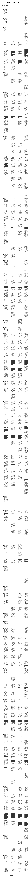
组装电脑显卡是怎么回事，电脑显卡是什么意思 (6, 595)
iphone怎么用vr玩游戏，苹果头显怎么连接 (13, 671)
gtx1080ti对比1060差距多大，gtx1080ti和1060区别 (6, 581)
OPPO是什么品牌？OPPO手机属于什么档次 (13, 837)
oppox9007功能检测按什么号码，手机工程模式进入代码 (6, 477)
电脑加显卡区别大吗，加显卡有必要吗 (20, 808)
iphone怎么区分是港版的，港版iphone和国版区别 (6, 685)
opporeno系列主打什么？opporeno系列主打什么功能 (6, 43)
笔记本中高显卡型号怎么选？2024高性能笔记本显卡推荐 (6, 450)
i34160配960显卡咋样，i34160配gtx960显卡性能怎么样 (6, 281)
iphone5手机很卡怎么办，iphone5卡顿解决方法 (6, 532)
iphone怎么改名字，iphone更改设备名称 (20, 225)
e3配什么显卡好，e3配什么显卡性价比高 (13, 656)
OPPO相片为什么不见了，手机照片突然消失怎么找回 (6, 233)
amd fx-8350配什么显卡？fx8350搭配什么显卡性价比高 (6, 294)
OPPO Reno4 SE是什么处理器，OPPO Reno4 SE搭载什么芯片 (20, 671)
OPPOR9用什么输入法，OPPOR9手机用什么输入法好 (13, 328)
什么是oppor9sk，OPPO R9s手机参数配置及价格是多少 (20, 408)
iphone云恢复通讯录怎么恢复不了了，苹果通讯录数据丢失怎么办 (20, 722)
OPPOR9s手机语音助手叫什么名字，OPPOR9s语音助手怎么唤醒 (20, 735)
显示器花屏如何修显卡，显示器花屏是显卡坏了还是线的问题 (13, 362)
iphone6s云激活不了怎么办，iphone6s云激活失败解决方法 (13, 484)
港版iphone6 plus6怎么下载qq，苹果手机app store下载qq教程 (20, 29)
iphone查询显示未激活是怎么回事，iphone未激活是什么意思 (13, 375)
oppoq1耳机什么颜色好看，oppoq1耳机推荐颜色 (6, 130)
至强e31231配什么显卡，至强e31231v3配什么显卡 (26, 262)
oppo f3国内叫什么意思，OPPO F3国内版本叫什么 (6, 212)
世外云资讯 (11, 875)
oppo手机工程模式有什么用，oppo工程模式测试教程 (6, 375)
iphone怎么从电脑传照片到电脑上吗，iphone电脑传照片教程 (20, 294)
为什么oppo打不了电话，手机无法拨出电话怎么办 (6, 408)
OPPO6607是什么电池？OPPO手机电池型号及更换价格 (20, 525)
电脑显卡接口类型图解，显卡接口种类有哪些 (6, 609)
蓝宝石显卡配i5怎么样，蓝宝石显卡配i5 (20, 288)
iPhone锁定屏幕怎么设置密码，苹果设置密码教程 (6, 368)
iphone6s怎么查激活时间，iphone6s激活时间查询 (6, 81)
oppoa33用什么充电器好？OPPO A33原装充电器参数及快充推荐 (20, 499)
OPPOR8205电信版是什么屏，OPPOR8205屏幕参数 (6, 518)
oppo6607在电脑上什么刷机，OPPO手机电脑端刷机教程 (6, 748)
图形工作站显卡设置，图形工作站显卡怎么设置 (6, 335)
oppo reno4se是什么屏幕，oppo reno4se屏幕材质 (6, 663)
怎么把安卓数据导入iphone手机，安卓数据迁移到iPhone (20, 108)
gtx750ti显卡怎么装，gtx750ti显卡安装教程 (13, 288)
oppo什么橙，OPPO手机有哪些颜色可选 (13, 693)
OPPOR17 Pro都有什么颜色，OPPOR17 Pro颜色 (6, 769)
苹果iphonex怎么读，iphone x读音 (6, 622)
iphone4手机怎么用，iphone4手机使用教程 (13, 561)
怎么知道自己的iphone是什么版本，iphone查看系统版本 (13, 94)
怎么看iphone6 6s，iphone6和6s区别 (20, 74)
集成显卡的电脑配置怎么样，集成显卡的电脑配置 (6, 843)
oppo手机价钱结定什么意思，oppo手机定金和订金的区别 (13, 61)
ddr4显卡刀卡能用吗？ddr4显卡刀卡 (20, 649)
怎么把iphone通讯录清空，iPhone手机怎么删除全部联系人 (20, 233)
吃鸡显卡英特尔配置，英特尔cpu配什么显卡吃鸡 (6, 443)
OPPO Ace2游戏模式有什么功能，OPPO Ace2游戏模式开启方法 (20, 656)
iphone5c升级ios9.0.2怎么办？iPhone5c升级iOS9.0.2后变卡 (6, 61)
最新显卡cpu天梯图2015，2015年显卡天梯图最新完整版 (20, 802)
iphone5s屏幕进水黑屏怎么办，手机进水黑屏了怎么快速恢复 (13, 553)
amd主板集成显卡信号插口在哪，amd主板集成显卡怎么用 (20, 561)
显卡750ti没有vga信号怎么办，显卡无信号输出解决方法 (20, 212)
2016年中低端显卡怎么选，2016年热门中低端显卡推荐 (6, 630)
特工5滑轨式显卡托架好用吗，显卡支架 (13, 808)
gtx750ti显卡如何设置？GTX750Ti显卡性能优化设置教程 (13, 396)
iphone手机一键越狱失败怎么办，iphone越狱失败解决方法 (13, 762)
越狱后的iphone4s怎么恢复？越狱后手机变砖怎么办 (6, 241)
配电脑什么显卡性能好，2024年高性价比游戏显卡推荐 (13, 581)
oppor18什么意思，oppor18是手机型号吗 (20, 281)
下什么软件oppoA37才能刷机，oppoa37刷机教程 (6, 588)
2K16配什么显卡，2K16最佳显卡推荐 (20, 456)
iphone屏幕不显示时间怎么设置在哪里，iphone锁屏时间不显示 (13, 322)
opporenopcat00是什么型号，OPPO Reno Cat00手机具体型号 (20, 43)
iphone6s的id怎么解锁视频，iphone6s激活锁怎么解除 (6, 506)
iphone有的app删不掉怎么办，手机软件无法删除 (6, 301)
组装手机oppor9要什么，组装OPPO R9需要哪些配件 (20, 68)
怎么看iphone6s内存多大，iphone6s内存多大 (6, 225)
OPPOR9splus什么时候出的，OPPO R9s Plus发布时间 (6, 553)
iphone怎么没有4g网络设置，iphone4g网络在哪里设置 (13, 268)
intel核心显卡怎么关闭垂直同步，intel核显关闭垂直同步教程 (20, 375)
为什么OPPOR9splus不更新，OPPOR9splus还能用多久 (13, 630)
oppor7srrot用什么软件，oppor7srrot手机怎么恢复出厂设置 (13, 499)
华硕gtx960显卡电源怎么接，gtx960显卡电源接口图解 (13, 102)
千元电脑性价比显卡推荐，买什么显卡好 (13, 123)
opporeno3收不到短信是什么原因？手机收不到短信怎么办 (13, 715)
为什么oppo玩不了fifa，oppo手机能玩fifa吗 (13, 843)
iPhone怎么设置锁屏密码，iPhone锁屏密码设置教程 (6, 268)
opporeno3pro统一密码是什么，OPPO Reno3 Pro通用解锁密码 (20, 663)
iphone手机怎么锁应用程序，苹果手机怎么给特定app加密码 (13, 755)
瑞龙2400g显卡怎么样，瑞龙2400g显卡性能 (13, 869)
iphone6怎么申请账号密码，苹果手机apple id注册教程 (6, 179)
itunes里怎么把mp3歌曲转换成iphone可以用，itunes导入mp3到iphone (26, 43)
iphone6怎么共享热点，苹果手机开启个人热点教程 (6, 421)
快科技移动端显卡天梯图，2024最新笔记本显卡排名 (6, 145)
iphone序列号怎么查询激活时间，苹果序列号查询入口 (6, 729)
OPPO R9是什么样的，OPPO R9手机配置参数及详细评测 (6, 307)
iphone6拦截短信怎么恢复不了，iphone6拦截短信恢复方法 (20, 518)
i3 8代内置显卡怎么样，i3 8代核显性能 (20, 268)
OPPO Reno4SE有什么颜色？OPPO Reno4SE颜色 (6, 693)
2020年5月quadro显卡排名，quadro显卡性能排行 (26, 145)
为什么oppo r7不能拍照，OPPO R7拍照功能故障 (6, 795)
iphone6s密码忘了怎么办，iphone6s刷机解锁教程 (6, 249)
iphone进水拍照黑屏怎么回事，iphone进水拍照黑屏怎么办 (20, 823)
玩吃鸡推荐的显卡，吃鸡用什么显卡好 (20, 781)
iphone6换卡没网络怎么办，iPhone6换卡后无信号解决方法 (13, 450)
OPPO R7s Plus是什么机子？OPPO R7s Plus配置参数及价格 (20, 477)
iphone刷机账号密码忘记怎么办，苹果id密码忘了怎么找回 (13, 307)
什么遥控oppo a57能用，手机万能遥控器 (20, 837)
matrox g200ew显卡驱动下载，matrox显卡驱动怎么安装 (20, 256)
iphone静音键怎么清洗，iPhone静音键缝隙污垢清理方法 (6, 341)
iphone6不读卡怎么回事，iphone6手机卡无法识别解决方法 (13, 470)
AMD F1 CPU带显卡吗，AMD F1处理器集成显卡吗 (6, 525)
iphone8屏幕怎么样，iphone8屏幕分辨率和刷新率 (6, 165)
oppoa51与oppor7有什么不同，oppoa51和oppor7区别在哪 (13, 506)
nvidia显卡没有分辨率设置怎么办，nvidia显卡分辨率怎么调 (20, 421)
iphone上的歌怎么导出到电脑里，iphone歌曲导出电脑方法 (6, 781)
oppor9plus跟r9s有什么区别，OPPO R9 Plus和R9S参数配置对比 (20, 595)
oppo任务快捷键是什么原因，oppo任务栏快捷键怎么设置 (6, 568)
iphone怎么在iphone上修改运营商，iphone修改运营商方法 (6, 68)
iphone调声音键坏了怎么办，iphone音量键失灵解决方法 (6, 850)
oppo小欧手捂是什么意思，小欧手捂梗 (20, 863)
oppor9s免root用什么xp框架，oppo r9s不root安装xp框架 (13, 615)
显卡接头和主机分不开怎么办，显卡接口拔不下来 (6, 722)
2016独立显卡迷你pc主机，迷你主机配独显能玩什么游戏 (13, 722)
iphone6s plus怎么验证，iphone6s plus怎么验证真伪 (6, 512)
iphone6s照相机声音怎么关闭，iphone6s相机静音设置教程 (13, 477)
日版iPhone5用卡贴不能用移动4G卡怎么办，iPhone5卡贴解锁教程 (13, 29)
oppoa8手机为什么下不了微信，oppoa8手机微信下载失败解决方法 (20, 581)
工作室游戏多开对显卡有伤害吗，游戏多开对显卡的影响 (6, 262)
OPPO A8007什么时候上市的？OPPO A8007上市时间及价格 (20, 138)
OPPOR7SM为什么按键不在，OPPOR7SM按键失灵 (6, 755)
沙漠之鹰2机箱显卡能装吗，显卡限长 (13, 788)
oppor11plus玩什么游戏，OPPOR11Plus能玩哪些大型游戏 (13, 294)
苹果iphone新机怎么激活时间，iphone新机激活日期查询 (6, 615)
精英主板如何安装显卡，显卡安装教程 (20, 643)
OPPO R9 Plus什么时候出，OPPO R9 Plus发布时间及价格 (13, 218)
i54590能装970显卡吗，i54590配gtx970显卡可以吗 (6, 35)
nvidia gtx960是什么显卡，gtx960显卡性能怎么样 (6, 429)
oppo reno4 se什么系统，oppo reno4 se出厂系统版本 (6, 656)
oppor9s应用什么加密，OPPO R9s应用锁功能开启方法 (20, 335)
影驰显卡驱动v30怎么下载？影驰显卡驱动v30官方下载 (6, 200)
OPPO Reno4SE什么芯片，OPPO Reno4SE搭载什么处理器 (13, 678)
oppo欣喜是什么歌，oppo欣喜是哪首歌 (20, 637)
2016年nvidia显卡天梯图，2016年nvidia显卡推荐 (6, 649)
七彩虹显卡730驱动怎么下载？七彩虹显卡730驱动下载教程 (13, 314)
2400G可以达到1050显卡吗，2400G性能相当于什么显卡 (13, 43)
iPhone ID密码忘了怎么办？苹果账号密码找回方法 (6, 74)
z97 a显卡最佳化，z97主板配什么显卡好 (13, 35)
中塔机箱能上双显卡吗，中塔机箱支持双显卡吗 (6, 108)
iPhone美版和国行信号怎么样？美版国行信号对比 (6, 808)
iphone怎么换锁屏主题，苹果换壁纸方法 (20, 275)
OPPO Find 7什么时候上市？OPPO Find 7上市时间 (6, 470)
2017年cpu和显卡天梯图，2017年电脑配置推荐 (6, 151)
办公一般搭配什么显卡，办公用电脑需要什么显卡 (6, 186)
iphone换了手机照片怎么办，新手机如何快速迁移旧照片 (6, 158)
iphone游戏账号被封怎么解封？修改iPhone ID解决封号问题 (20, 35)
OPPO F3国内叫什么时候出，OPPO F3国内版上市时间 (6, 218)
